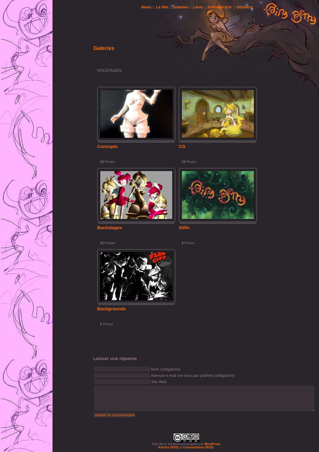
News (146, 7)
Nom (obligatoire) (165, 369)
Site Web (159, 382)
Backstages (109, 227)
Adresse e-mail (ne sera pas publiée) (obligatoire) (193, 375)
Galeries (180, 7)
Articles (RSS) (168, 447)
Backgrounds (111, 308)
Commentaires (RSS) (198, 447)
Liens (198, 7)
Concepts (107, 146)
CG (182, 146)
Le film (162, 7)
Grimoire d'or (220, 7)
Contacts (244, 7)
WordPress (212, 444)
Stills (184, 227)
